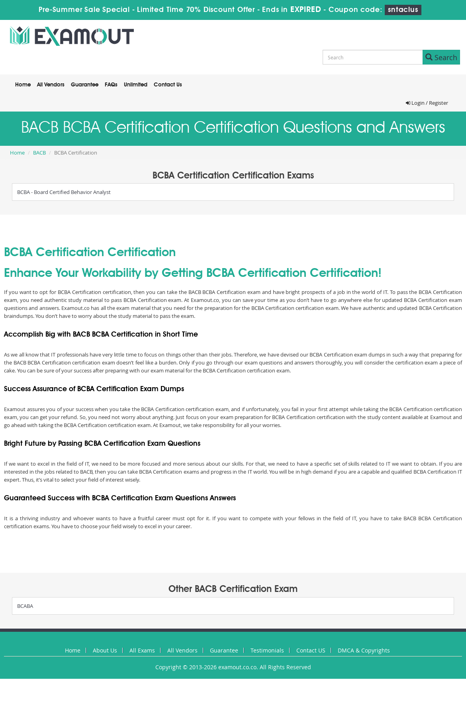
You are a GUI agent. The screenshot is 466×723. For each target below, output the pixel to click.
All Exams (142, 650)
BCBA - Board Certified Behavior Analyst (64, 192)
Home (23, 85)
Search (441, 57)
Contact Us (168, 85)
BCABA (25, 605)
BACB (39, 152)
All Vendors (51, 85)
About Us (105, 650)
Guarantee (84, 85)
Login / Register (427, 102)
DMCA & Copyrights (364, 650)
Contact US (310, 650)
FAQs (111, 85)
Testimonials (267, 650)
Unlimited (135, 85)
